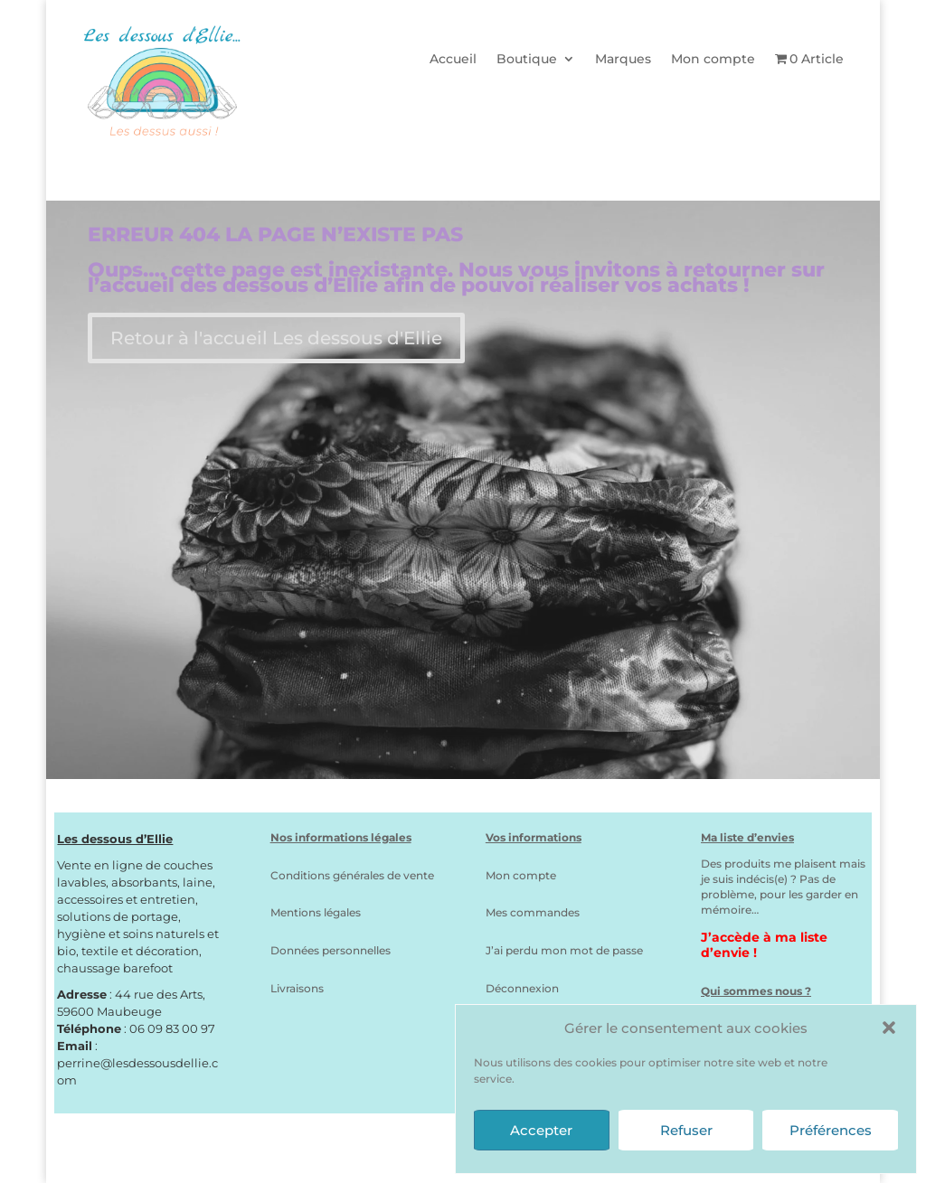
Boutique (526, 59)
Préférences (830, 1130)
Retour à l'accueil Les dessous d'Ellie (276, 338)
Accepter (541, 1130)
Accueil (453, 59)
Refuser (686, 1130)
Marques (623, 59)
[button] (889, 1028)
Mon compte (713, 59)
